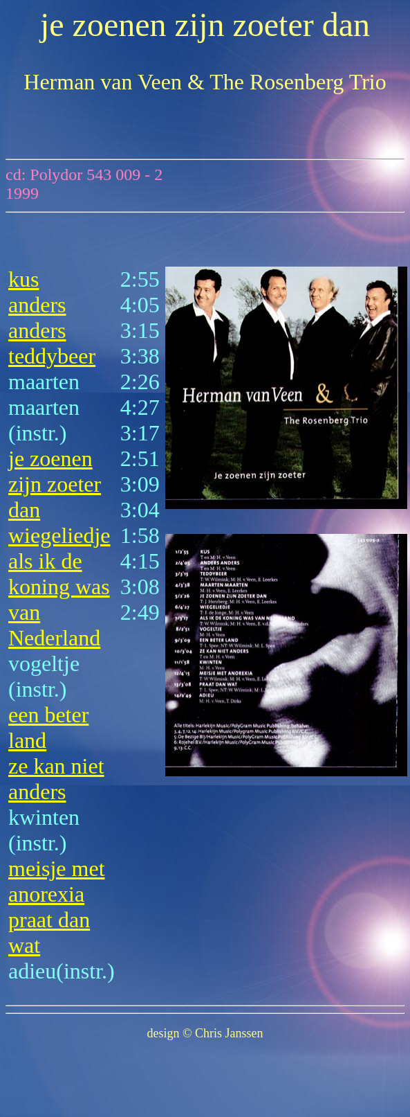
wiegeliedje (59, 535)
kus (23, 279)
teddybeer (51, 355)
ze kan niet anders (56, 778)
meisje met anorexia (56, 881)
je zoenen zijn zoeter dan (54, 484)
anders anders (37, 317)
